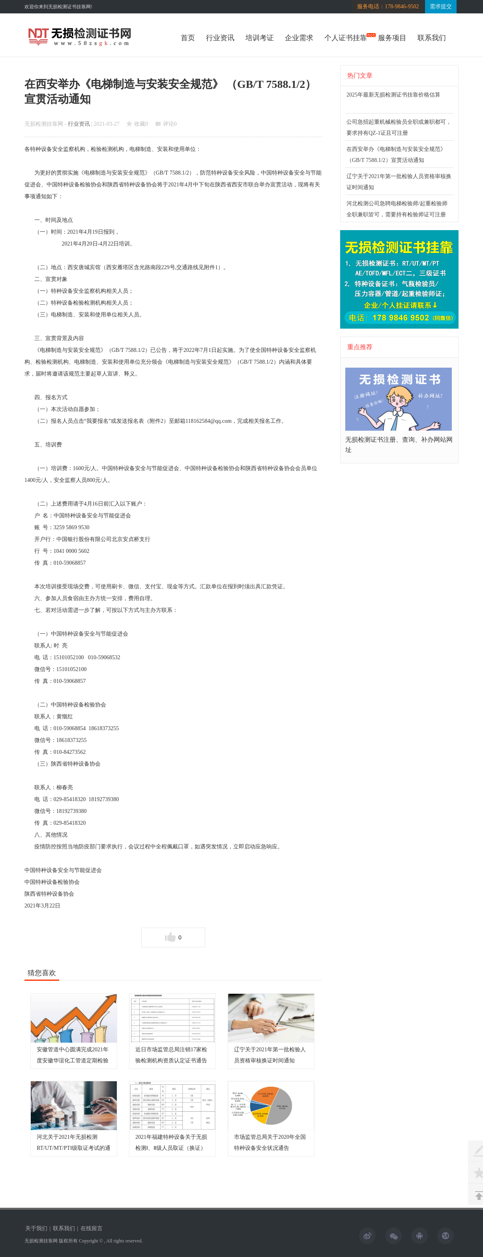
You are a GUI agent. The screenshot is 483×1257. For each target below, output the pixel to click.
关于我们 (36, 1228)
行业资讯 (220, 38)
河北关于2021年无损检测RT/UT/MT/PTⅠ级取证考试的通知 (73, 1148)
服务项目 (392, 38)
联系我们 (431, 38)
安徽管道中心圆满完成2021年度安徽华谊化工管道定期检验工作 (73, 1061)
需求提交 (441, 6)
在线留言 (91, 1228)
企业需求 (299, 38)
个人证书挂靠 (345, 38)
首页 (188, 38)
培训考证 (259, 38)
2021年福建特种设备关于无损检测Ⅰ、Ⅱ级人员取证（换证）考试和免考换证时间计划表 (171, 1148)
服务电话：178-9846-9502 (388, 6)
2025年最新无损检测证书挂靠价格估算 (393, 95)
